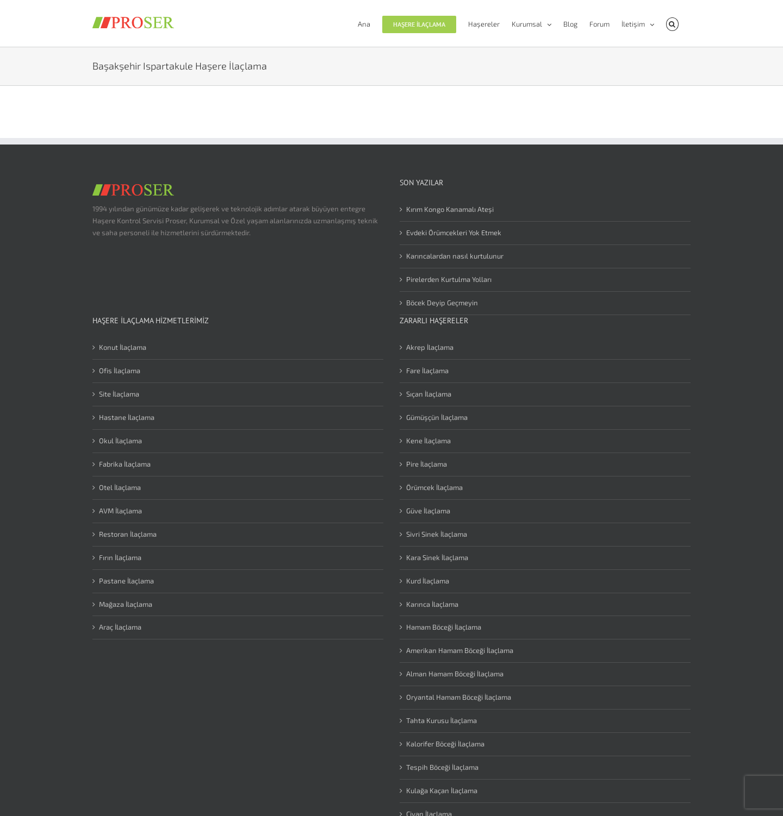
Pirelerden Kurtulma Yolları (449, 279)
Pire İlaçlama (426, 464)
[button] (672, 23)
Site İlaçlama (119, 394)
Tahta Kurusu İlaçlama (441, 720)
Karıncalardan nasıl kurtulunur (455, 256)
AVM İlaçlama (120, 510)
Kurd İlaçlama (427, 580)
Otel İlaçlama (120, 487)
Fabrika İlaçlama (125, 464)
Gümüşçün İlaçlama (437, 417)
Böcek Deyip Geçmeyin (442, 302)
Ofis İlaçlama (119, 370)
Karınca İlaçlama (432, 604)
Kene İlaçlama (428, 440)
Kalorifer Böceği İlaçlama (445, 743)
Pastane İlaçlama (126, 580)
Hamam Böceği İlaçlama (443, 627)
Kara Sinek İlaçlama (437, 557)
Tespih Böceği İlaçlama (442, 767)
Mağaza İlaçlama (125, 604)
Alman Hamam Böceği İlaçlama (455, 673)
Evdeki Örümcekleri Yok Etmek (453, 232)
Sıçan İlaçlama (428, 394)
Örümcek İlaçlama (434, 487)
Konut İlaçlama (122, 347)
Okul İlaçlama (120, 440)
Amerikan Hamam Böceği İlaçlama (459, 650)
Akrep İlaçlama (429, 347)
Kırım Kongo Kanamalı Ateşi (450, 209)
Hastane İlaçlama (126, 417)
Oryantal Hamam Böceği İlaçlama (458, 697)
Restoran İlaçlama (128, 534)
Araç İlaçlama (120, 627)
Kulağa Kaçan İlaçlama (441, 790)
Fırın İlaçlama (120, 557)
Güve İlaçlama (428, 510)
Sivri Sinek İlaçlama (436, 534)
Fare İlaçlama (427, 370)
